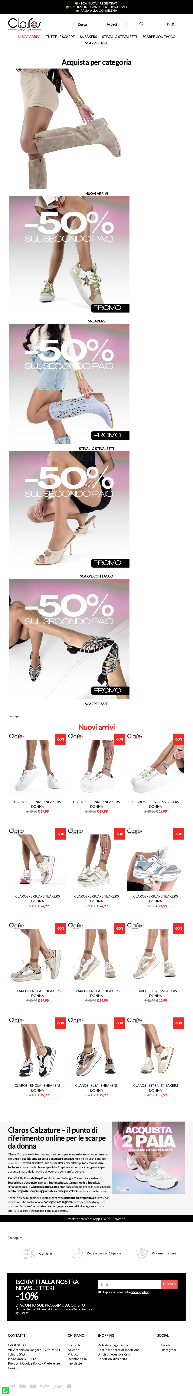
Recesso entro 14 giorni (104, 1253)
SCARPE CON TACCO (158, 37)
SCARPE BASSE (96, 43)
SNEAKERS (88, 37)
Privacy (73, 1354)
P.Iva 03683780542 (22, 1359)
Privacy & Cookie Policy (24, 1363)
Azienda (73, 1350)
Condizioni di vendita (112, 1359)
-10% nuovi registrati (96, 3)
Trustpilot (15, 716)
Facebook (168, 1345)
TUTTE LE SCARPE (60, 37)
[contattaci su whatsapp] (5, 1390)
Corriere (45, 1253)
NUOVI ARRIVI (29, 37)
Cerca (82, 24)
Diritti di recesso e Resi (113, 1354)
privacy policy (139, 1292)
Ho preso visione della (125, 1292)
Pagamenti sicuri (164, 1253)
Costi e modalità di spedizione (118, 1350)
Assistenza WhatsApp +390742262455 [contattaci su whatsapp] (96, 1219)
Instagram (168, 1350)
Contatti (74, 1345)
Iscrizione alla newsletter (77, 1361)
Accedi (112, 24)
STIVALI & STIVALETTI (119, 37)
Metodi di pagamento (112, 1345)
